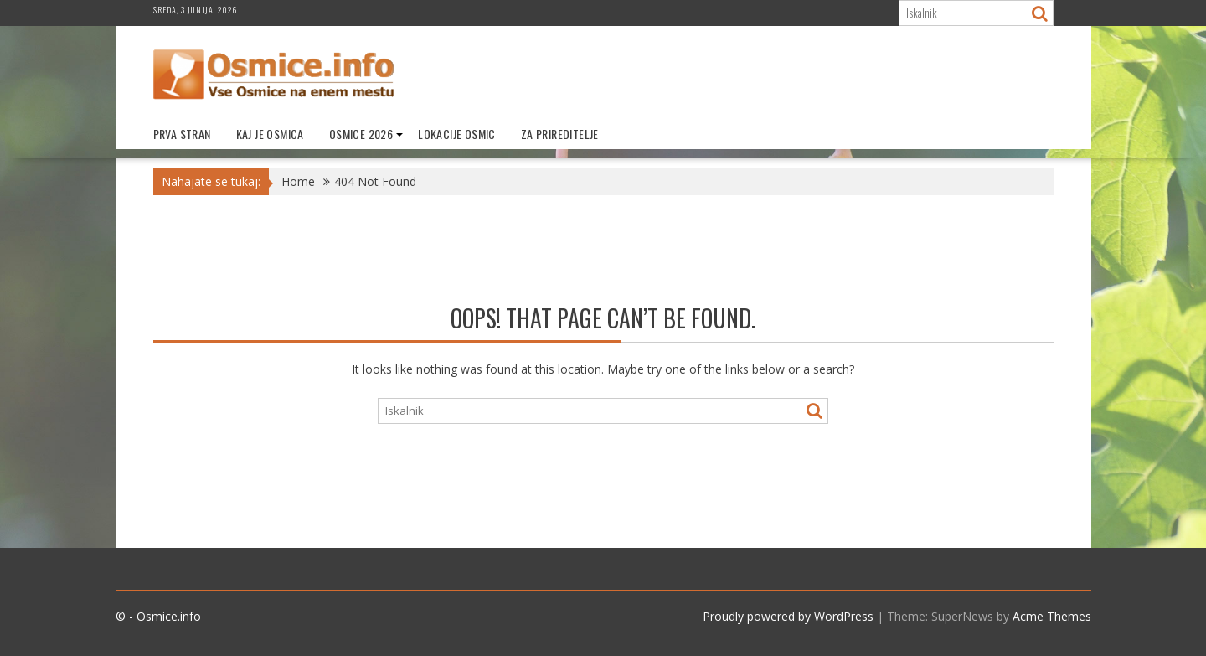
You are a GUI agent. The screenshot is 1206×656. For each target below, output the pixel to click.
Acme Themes (1052, 616)
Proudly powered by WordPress (788, 616)
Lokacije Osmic (457, 133)
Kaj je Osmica (270, 133)
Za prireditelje (560, 133)
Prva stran (182, 133)
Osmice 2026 (361, 133)
